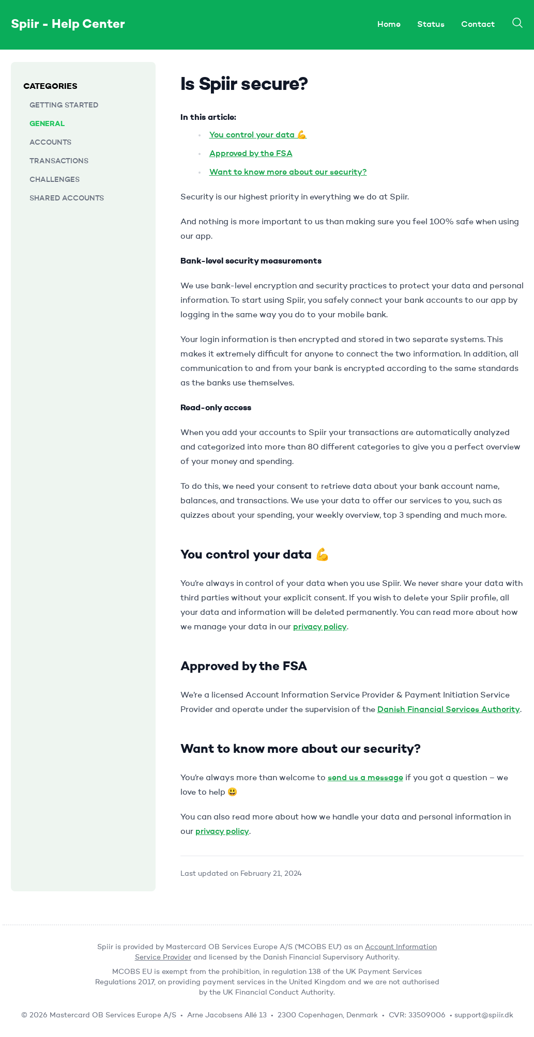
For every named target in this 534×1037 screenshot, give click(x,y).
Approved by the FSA (251, 154)
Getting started (63, 105)
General (47, 124)
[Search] (517, 23)
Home (389, 25)
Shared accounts (66, 198)
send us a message (365, 778)
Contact (478, 25)
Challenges (54, 179)
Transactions (58, 161)
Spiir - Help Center (68, 25)
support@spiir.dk (483, 1015)
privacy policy (320, 627)
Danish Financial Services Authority (448, 710)
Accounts (50, 142)
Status (431, 25)
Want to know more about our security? (288, 172)
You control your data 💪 (258, 135)
